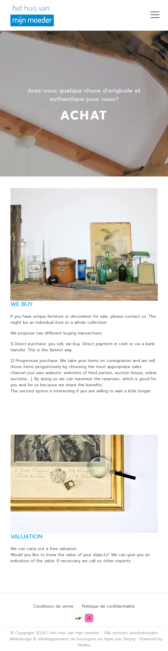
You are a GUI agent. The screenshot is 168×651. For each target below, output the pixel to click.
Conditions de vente (53, 606)
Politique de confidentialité (108, 606)
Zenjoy (129, 639)
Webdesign (21, 639)
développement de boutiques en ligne (76, 639)
